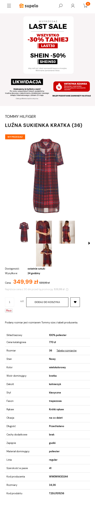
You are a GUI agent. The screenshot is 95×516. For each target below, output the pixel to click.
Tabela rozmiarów (67, 350)
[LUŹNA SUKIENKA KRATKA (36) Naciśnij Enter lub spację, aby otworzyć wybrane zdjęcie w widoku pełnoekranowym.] (47, 175)
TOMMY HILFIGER (20, 116)
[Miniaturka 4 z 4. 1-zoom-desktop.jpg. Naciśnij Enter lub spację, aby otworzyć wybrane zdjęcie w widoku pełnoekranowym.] (44, 255)
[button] (89, 243)
